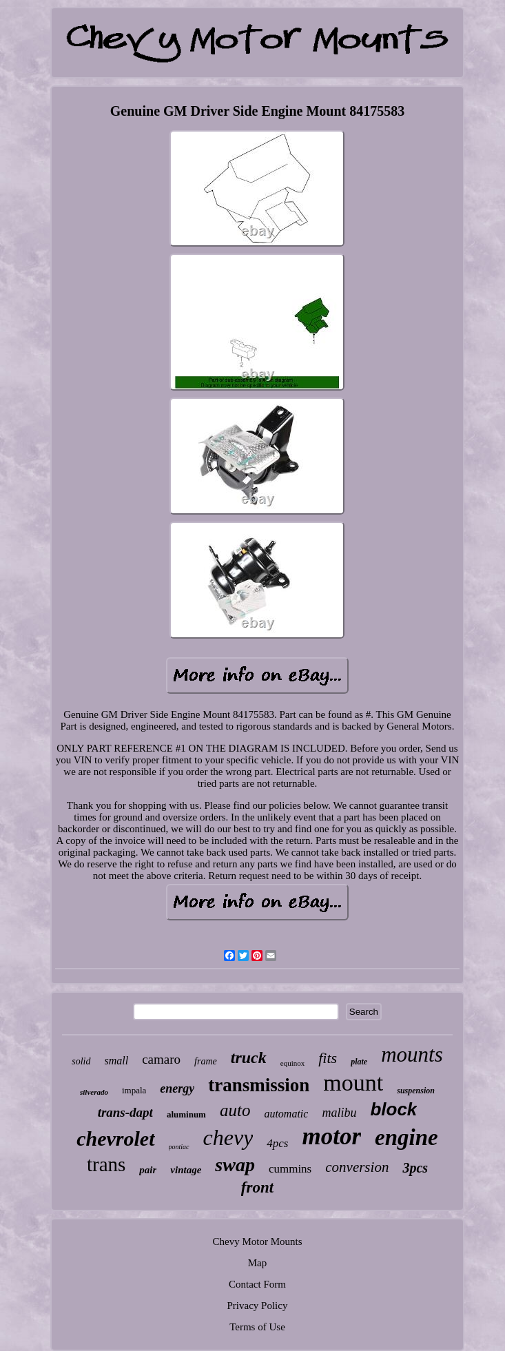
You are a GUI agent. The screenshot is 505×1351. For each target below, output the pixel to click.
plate (359, 1061)
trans (106, 1164)
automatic (286, 1114)
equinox (292, 1063)
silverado (94, 1092)
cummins (290, 1168)
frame (205, 1061)
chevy (228, 1137)
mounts (412, 1054)
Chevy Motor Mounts (257, 1241)
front (257, 1187)
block (393, 1109)
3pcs (415, 1167)
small (117, 1060)
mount (353, 1082)
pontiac (179, 1147)
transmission (258, 1085)
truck (249, 1057)
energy (177, 1088)
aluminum (186, 1114)
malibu (339, 1113)
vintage (185, 1169)
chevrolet (115, 1138)
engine (406, 1137)
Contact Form (257, 1284)
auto (235, 1110)
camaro (161, 1059)
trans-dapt (125, 1112)
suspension (416, 1090)
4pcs (277, 1143)
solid (81, 1061)
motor (332, 1136)
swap (235, 1164)
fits (327, 1057)
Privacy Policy (257, 1305)
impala (134, 1090)
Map (257, 1262)
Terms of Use (257, 1326)
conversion (357, 1167)
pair (147, 1169)
